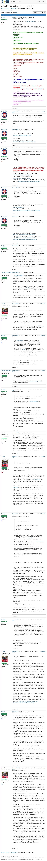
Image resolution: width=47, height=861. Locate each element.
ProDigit (3, 17)
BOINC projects (31, 21)
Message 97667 (15, 767)
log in (16, 12)
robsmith (4, 433)
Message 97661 (15, 711)
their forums (41, 326)
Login (42, 1)
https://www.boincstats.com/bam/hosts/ (28, 701)
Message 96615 (15, 216)
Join (39, 1)
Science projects (19, 275)
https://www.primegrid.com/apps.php (22, 135)
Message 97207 (15, 619)
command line (36, 479)
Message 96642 (15, 335)
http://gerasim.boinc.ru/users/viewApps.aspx (29, 181)
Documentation (13, 8)
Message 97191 (15, 456)
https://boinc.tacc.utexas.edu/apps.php (22, 175)
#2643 (27, 288)
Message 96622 (15, 272)
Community (13, 1)
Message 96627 (15, 303)
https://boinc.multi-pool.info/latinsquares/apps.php (25, 239)
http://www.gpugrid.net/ (18, 207)
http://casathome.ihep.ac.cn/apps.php (22, 178)
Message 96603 (15, 129)
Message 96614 (15, 187)
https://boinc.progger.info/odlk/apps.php (26, 237)
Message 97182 (15, 389)
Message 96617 (15, 245)
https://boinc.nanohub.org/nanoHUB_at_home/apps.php (26, 210)
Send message (4, 19)
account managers (39, 541)
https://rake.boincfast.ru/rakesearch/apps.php (24, 234)
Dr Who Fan (4, 111)
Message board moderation (6, 10)
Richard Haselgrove (6, 272)
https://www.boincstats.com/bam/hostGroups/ (24, 702)
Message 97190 (15, 432)
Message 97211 (15, 651)
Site (19, 1)
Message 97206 (15, 513)
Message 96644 (15, 370)
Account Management (35, 381)
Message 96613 (15, 148)
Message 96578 (15, 17)
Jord (4, 303)
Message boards (5, 8)
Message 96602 (15, 111)
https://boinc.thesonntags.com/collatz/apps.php (24, 141)
